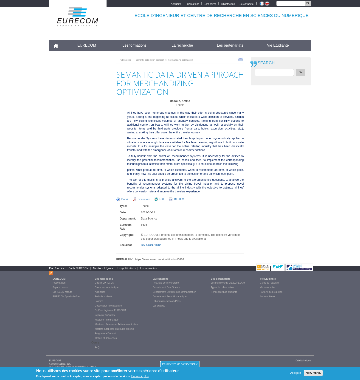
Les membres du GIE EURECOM (228, 282)
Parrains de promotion (271, 292)
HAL (162, 199)
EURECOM (86, 45)
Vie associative (267, 287)
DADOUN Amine (151, 245)
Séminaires (210, 4)
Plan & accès (56, 268)
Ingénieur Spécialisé (105, 315)
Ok (307, 3)
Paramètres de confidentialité (180, 365)
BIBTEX (179, 199)
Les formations (134, 45)
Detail (125, 199)
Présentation (59, 282)
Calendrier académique (106, 287)
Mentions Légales (103, 268)
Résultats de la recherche (166, 282)
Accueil (57, 45)
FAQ (97, 347)
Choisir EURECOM (104, 282)
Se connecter (246, 4)
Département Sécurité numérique (169, 296)
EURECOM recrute (62, 292)
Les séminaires (148, 268)
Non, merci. (313, 373)
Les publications (127, 268)
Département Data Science (166, 287)
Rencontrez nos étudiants (224, 292)
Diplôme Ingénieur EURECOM (110, 310)
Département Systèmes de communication (174, 292)
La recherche (182, 45)
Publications (192, 4)
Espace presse (60, 287)
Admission (100, 292)
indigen (307, 360)
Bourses (99, 301)
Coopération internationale (108, 305)
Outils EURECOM (78, 268)
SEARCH (266, 63)
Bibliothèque (228, 4)
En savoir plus (140, 377)
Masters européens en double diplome (114, 329)
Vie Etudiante (278, 45)
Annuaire (176, 4)
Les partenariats (230, 45)
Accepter (295, 373)
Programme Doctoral (105, 333)
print (240, 59)
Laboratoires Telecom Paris (166, 301)
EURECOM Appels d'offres (66, 296)
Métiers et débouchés (106, 338)
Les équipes (159, 305)
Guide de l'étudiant (269, 282)
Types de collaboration (222, 287)
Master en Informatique (106, 319)
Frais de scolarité (103, 296)
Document (144, 199)
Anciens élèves (267, 296)
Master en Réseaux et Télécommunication (116, 324)
